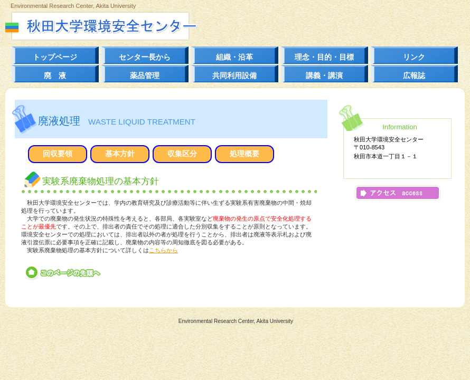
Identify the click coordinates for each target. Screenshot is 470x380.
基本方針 (120, 153)
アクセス (397, 193)
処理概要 (244, 153)
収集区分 (182, 153)
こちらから (163, 250)
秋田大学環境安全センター (120, 26)
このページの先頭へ (64, 273)
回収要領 (57, 153)
